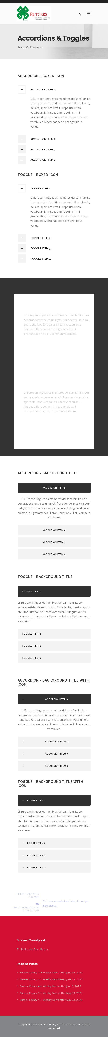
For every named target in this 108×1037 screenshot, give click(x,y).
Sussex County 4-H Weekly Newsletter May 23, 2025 (51, 999)
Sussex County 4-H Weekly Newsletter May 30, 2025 (51, 993)
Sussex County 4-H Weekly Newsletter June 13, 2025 (51, 979)
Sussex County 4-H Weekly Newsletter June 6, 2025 (51, 986)
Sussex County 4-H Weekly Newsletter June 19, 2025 (51, 972)
